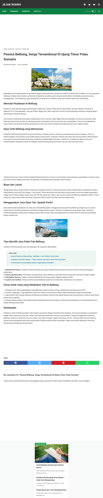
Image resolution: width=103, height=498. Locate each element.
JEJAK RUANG (13, 2)
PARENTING (27, 8)
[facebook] (83, 2)
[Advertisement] (35, 29)
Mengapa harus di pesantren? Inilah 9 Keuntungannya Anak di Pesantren (87, 131)
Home (6, 8)
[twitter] (88, 2)
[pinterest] (44, 408)
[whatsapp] (59, 408)
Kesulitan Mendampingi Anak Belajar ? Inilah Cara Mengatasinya (87, 47)
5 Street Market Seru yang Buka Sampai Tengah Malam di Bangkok (32, 291)
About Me (40, 491)
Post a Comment (22, 62)
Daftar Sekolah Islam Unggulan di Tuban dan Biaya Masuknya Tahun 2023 (86, 86)
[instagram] (97, 2)
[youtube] (92, 2)
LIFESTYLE (38, 8)
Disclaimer (48, 491)
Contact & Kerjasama (59, 491)
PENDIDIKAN (15, 8)
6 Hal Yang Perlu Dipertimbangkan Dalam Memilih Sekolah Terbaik (85, 116)
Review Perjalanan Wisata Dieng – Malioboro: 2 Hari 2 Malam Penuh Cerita (35, 282)
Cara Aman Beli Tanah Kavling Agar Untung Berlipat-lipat (87, 101)
